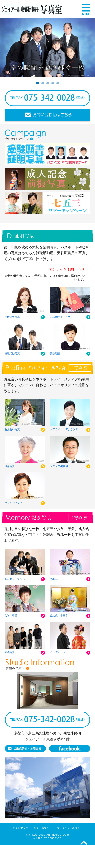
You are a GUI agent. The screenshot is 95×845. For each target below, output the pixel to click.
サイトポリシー (42, 828)
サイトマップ (20, 828)
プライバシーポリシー (69, 828)
